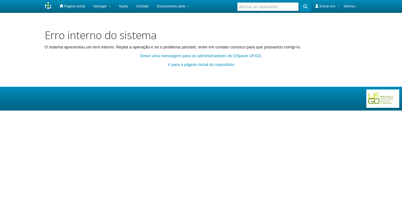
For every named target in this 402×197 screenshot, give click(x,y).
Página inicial (72, 6)
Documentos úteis (173, 6)
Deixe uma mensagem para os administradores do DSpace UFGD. (201, 55)
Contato (142, 6)
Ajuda (123, 6)
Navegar (102, 6)
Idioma (350, 6)
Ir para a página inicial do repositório (201, 64)
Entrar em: (327, 6)
